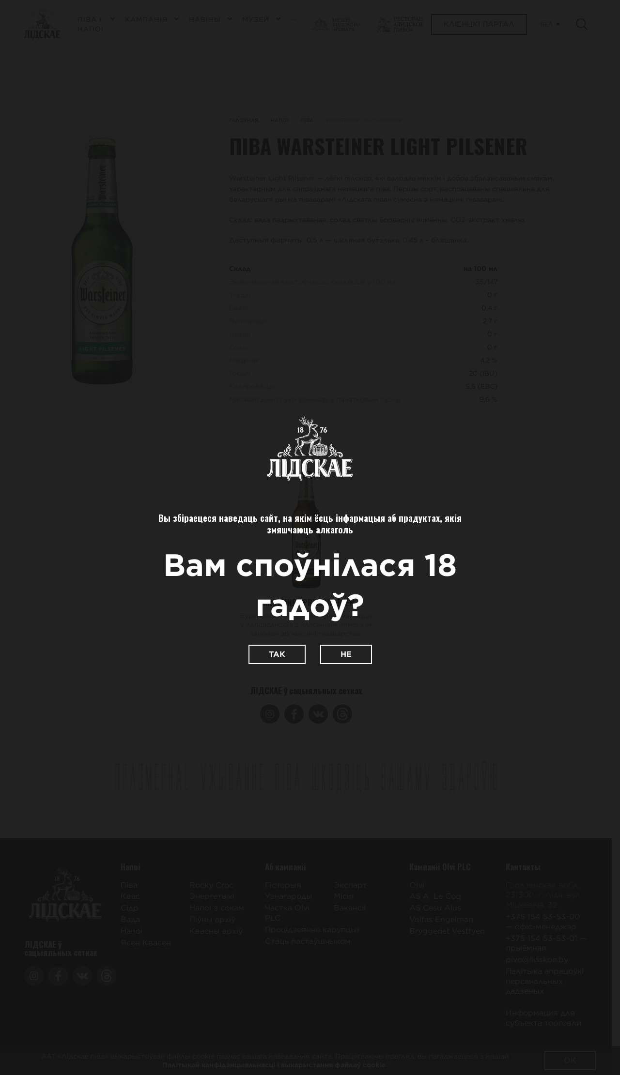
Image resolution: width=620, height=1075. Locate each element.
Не (346, 654)
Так (277, 654)
